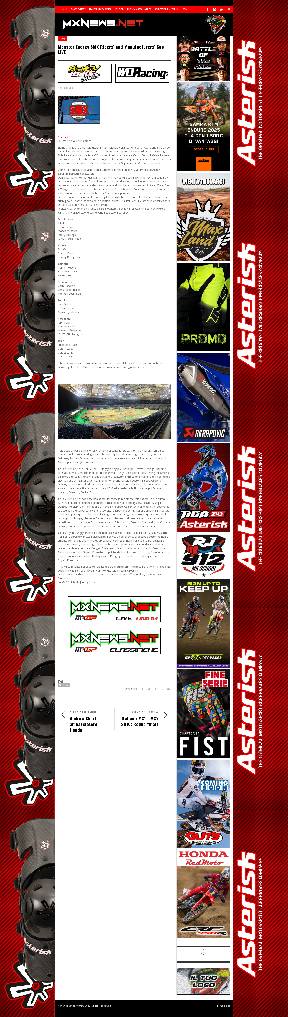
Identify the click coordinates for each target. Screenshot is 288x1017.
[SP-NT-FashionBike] (85, 73)
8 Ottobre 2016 (66, 88)
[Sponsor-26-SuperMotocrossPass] (203, 623)
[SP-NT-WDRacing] (142, 73)
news (62, 38)
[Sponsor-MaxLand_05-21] (203, 216)
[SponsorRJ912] (203, 555)
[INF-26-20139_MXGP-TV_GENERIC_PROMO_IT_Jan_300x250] (203, 58)
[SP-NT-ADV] (203, 981)
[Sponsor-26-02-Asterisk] (203, 487)
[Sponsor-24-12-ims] (203, 306)
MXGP (61, 684)
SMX (68, 684)
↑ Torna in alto (222, 1005)
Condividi (63, 137)
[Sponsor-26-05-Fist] (203, 713)
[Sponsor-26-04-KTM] (203, 126)
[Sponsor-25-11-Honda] (203, 894)
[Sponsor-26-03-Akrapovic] (203, 397)
